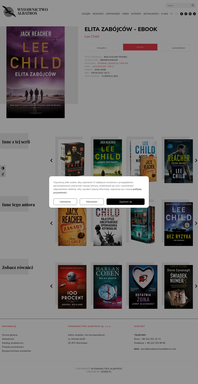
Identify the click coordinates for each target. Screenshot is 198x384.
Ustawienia (105, 201)
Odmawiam (132, 201)
